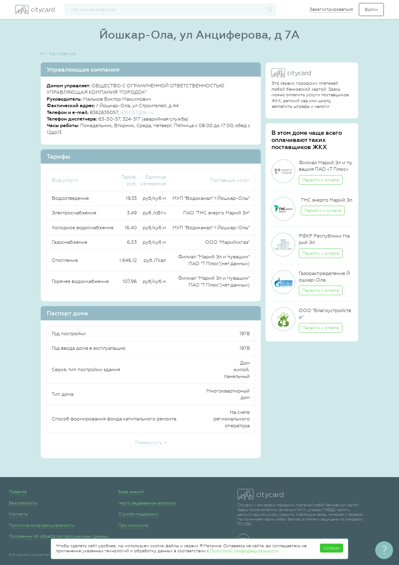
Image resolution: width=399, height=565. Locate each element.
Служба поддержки (138, 514)
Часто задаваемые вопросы (147, 503)
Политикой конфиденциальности (244, 550)
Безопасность (23, 503)
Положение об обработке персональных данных (59, 536)
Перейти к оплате (320, 180)
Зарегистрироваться (331, 9)
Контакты (18, 514)
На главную (62, 53)
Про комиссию (133, 525)
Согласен (331, 548)
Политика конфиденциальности (42, 525)
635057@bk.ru (137, 112)
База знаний (131, 491)
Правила (18, 491)
